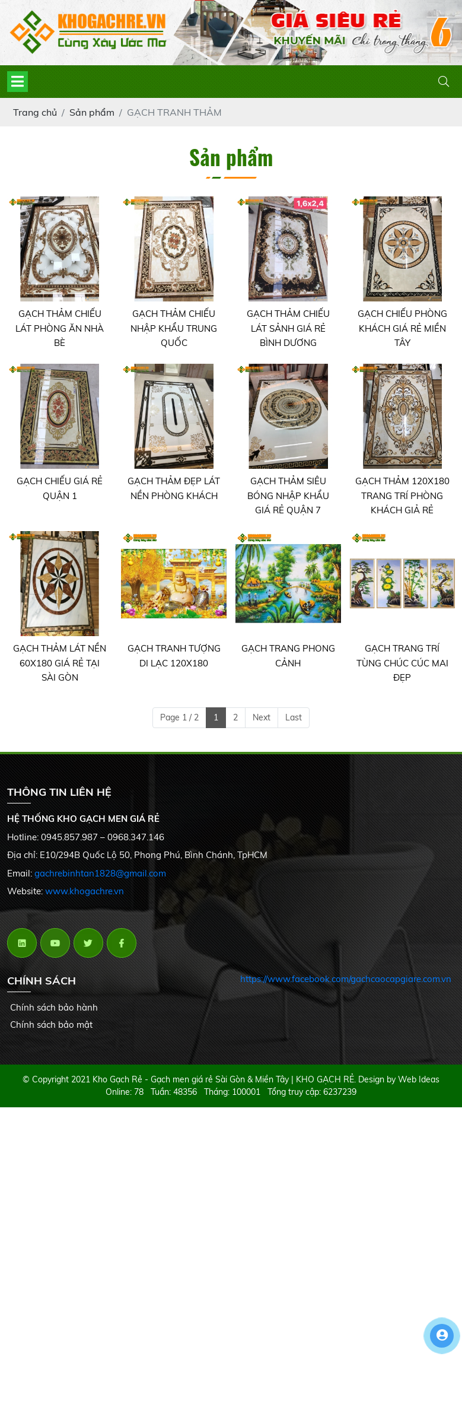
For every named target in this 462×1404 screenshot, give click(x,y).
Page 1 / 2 (179, 717)
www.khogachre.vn (84, 891)
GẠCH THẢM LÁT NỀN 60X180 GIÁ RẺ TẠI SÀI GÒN (59, 663)
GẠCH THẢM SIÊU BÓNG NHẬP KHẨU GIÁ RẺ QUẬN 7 (288, 495)
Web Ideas (418, 1079)
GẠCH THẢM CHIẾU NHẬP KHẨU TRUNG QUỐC (173, 328)
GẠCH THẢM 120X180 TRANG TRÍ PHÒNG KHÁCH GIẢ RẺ (402, 495)
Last (293, 717)
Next (261, 717)
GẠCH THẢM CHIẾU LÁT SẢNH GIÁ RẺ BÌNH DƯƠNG (288, 328)
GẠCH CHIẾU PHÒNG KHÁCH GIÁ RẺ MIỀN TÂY (402, 328)
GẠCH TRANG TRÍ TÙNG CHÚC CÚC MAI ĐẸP (402, 663)
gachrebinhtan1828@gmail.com (100, 873)
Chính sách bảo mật (51, 1024)
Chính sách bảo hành (54, 1007)
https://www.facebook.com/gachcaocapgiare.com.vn (345, 978)
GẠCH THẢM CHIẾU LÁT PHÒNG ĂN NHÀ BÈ (59, 328)
